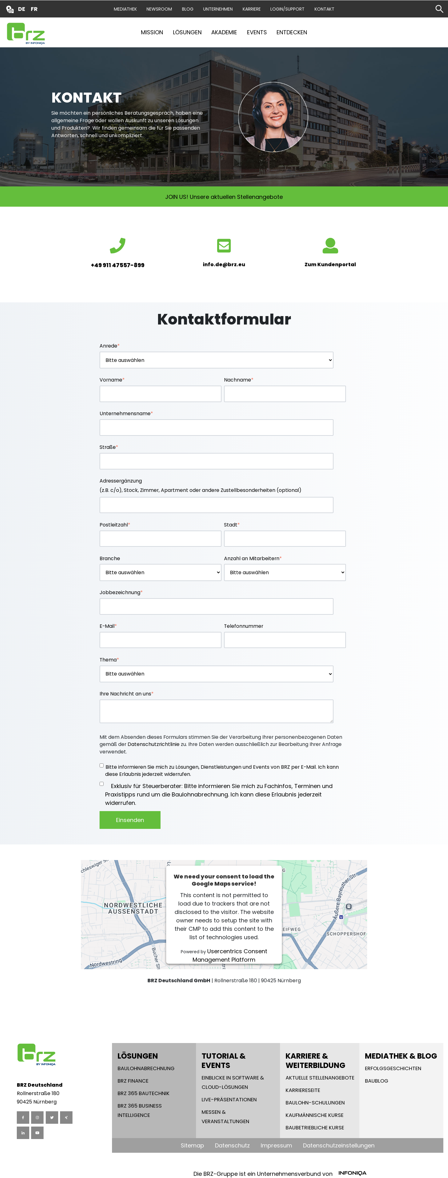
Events (257, 32)
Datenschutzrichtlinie (154, 744)
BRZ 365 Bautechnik (144, 1093)
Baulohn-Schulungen (315, 1102)
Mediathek (125, 9)
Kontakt (324, 9)
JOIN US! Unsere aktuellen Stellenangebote (224, 197)
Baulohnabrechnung (146, 1068)
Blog (188, 9)
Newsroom (159, 9)
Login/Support (287, 9)
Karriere (252, 9)
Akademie (224, 32)
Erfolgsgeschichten (393, 1068)
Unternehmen (218, 9)
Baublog (376, 1080)
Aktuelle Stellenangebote (320, 1077)
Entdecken (292, 32)
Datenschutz (232, 1145)
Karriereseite (303, 1090)
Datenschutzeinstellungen (339, 1145)
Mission (152, 32)
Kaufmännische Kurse (314, 1115)
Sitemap (192, 1145)
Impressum (276, 1145)
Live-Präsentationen (229, 1099)
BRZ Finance (133, 1080)
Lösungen (187, 32)
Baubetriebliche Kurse (315, 1127)
